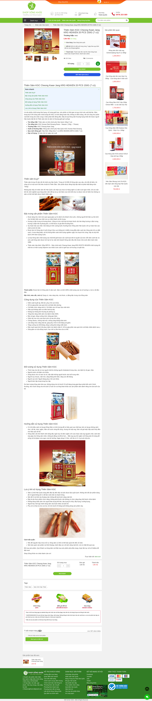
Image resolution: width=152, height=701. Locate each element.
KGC (76, 35)
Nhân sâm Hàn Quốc (69, 20)
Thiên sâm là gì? (30, 92)
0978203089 (34, 681)
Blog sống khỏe (91, 683)
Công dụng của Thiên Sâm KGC (35, 99)
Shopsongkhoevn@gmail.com (32, 689)
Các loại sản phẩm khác (72, 691)
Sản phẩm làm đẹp (71, 683)
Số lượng (71, 63)
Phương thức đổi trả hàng (52, 689)
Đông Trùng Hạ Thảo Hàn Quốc (75, 678)
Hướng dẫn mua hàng (50, 674)
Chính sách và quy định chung (53, 680)
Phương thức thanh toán (51, 687)
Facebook (90, 674)
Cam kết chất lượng (50, 678)
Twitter (89, 680)
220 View (67, 58)
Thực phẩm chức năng (72, 685)
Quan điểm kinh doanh (51, 676)
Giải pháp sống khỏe (71, 674)
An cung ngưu (69, 693)
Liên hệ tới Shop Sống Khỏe (52, 691)
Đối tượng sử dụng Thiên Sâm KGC (36, 102)
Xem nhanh (29, 89)
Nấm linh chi (69, 689)
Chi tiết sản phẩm (94, 631)
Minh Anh (98, 556)
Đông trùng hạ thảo (83, 20)
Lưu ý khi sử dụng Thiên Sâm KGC (36, 108)
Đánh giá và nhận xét (37, 639)
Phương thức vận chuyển (51, 685)
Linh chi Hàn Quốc (54, 20)
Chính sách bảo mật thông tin (53, 683)
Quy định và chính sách (51, 693)
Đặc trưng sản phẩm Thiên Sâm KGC (36, 96)
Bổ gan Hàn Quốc (71, 680)
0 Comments (88, 58)
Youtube (89, 676)
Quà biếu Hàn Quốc (71, 687)
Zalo (88, 678)
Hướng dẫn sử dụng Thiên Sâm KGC (36, 105)
